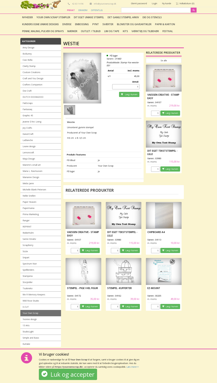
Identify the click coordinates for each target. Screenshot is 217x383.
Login (154, 3)
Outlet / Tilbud (91, 31)
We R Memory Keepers (34, 294)
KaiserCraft (28, 134)
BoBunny (27, 53)
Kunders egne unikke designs (40, 24)
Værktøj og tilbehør (145, 31)
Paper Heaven (29, 201)
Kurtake (26, 343)
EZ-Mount (153, 288)
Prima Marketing (31, 214)
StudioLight (28, 331)
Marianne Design (31, 177)
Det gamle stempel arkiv (123, 17)
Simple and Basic (31, 337)
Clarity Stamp (29, 66)
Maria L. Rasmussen (32, 171)
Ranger (26, 220)
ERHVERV (83, 10)
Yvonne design (30, 319)
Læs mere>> (132, 366)
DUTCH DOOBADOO (33, 96)
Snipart (26, 257)
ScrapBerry (28, 245)
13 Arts (26, 325)
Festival (167, 31)
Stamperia (28, 276)
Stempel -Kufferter (119, 288)
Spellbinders (28, 269)
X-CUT (26, 306)
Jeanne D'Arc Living (32, 121)
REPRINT (27, 226)
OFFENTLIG (97, 10)
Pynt (95, 24)
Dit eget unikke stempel (89, 17)
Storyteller (28, 282)
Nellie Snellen (29, 195)
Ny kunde (166, 3)
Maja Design (29, 158)
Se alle (164, 60)
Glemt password (139, 3)
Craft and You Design (33, 78)
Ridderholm (28, 232)
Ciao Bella (27, 59)
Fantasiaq (27, 109)
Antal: (135, 81)
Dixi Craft (27, 90)
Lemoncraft (28, 152)
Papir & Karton (165, 24)
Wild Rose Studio (31, 300)
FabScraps (28, 103)
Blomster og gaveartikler (134, 24)
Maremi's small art (32, 164)
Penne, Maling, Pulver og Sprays (43, 31)
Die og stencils (152, 17)
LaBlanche (28, 140)
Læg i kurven (129, 94)
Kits (125, 31)
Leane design (29, 146)
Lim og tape (111, 31)
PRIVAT (71, 10)
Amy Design (28, 47)
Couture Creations (31, 72)
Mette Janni (28, 183)
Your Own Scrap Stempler (53, 17)
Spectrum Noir (30, 263)
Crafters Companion (32, 84)
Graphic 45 (28, 115)
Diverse (66, 24)
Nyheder (27, 17)
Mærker (72, 31)
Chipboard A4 (156, 232)
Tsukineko (28, 288)
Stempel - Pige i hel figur (82, 288)
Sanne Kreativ (29, 239)
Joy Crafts (27, 127)
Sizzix (25, 251)
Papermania (28, 208)
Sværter (107, 24)
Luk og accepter (67, 374)
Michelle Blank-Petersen (34, 189)
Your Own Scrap (30, 313)
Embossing (82, 24)
